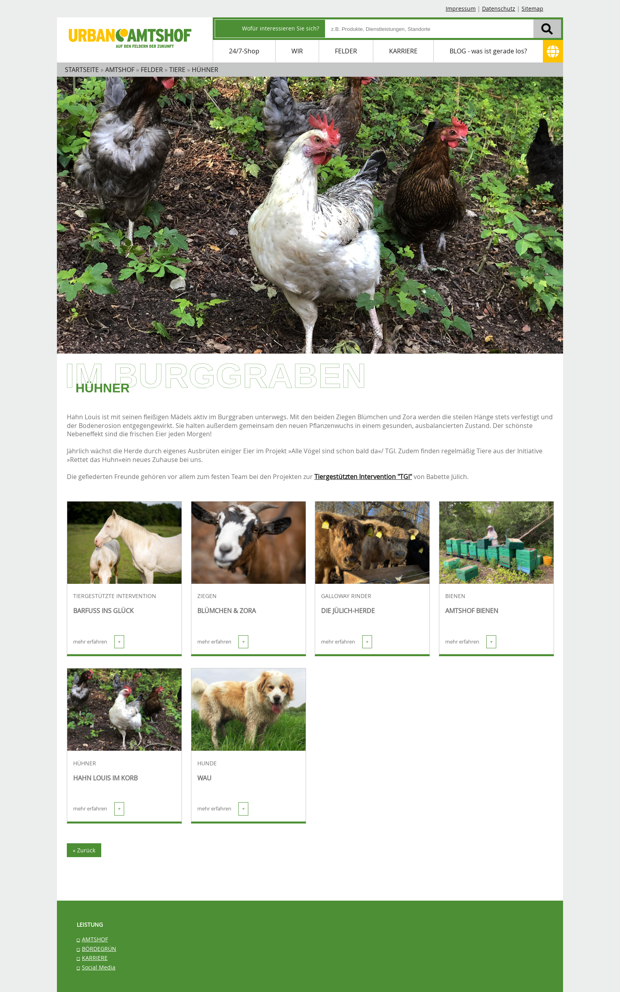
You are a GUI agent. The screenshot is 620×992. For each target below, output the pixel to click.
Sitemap (532, 8)
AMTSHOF (95, 939)
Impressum (461, 8)
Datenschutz (498, 8)
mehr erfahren (98, 642)
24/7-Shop (244, 51)
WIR (297, 51)
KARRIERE (403, 51)
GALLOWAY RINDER (346, 596)
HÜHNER (84, 763)
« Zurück (84, 850)
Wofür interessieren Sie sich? (280, 28)
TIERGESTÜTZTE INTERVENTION (114, 596)
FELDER (346, 51)
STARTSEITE (82, 69)
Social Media (98, 967)
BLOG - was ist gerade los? (488, 51)
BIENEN (455, 596)
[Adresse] (553, 51)
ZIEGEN (207, 596)
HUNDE (207, 763)
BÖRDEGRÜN (99, 948)
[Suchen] (547, 28)
